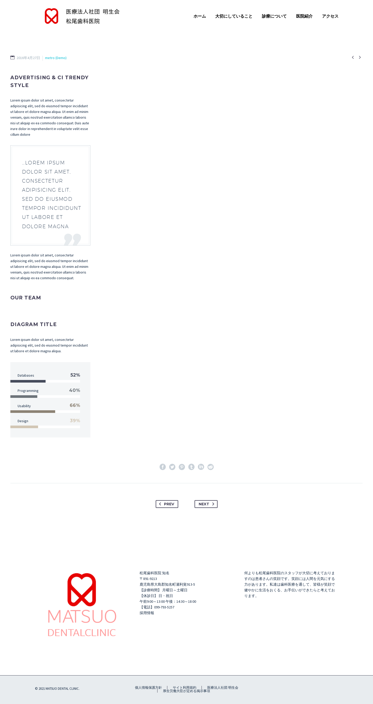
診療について (274, 16)
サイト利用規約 (184, 687)
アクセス (330, 16)
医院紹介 (304, 16)
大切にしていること (234, 16)
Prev (165, 504)
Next (207, 504)
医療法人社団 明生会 (222, 687)
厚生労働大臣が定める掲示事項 (186, 691)
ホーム (199, 16)
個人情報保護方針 (148, 687)
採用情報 (147, 612)
